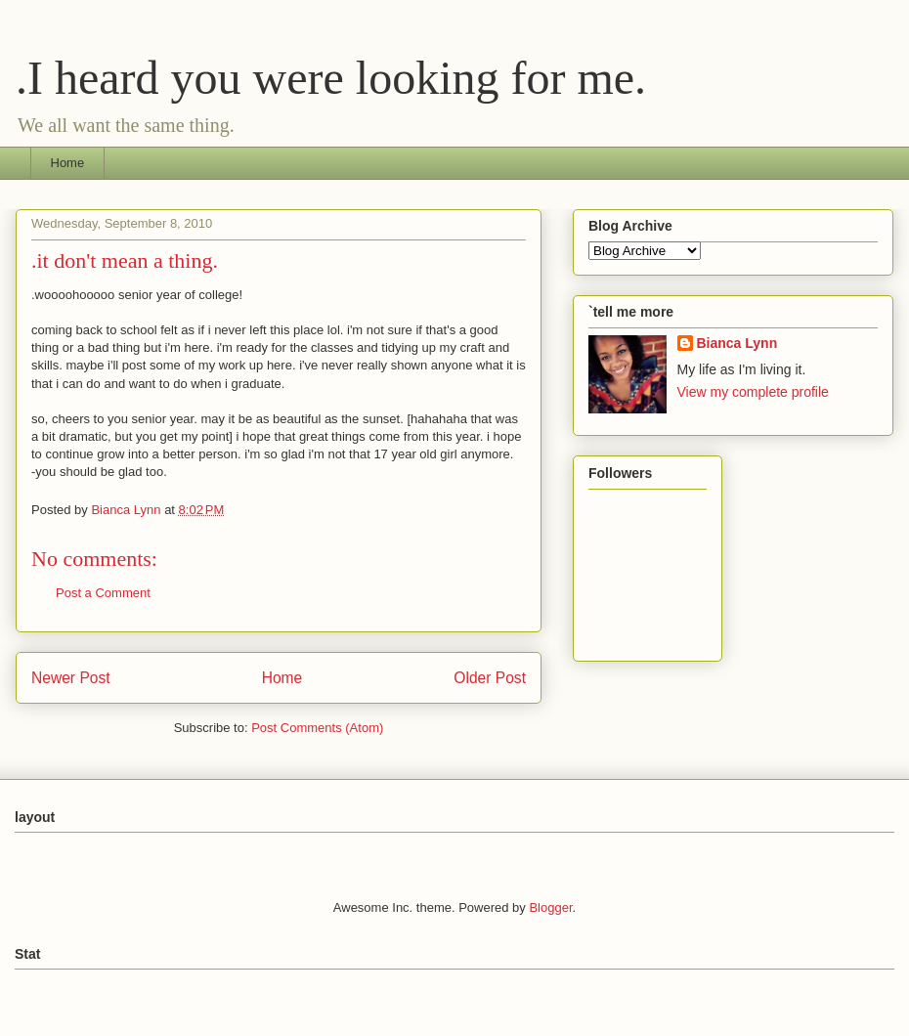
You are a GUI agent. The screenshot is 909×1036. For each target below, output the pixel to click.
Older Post (490, 677)
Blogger (550, 907)
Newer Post (70, 677)
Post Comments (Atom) (317, 727)
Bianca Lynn (737, 343)
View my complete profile (753, 392)
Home (68, 162)
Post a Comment (103, 592)
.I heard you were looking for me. (331, 78)
